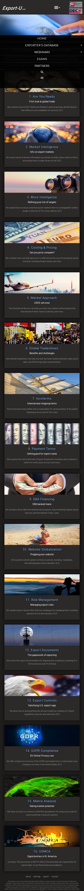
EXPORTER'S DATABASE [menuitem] (42, 45)
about (28, 876)
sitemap (37, 876)
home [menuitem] (42, 38)
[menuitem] (42, 72)
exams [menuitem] (42, 59)
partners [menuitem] (42, 65)
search (46, 876)
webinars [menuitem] (42, 52)
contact (54, 876)
